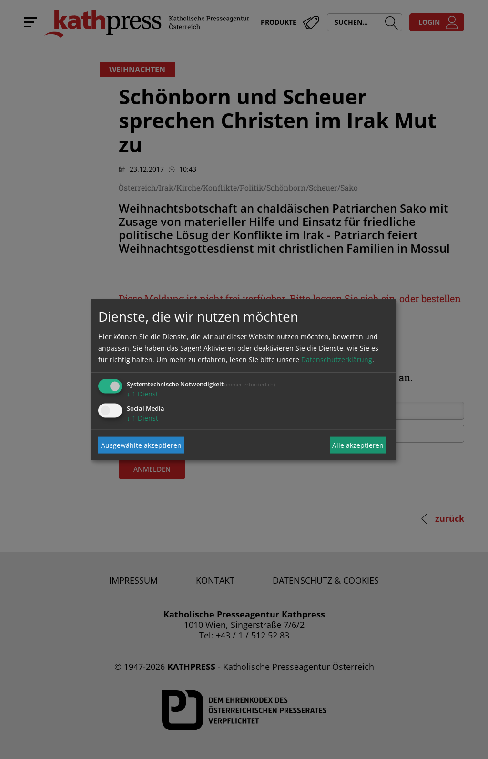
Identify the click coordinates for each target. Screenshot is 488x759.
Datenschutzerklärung (336, 359)
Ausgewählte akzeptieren (141, 444)
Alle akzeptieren (358, 444)
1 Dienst (142, 393)
